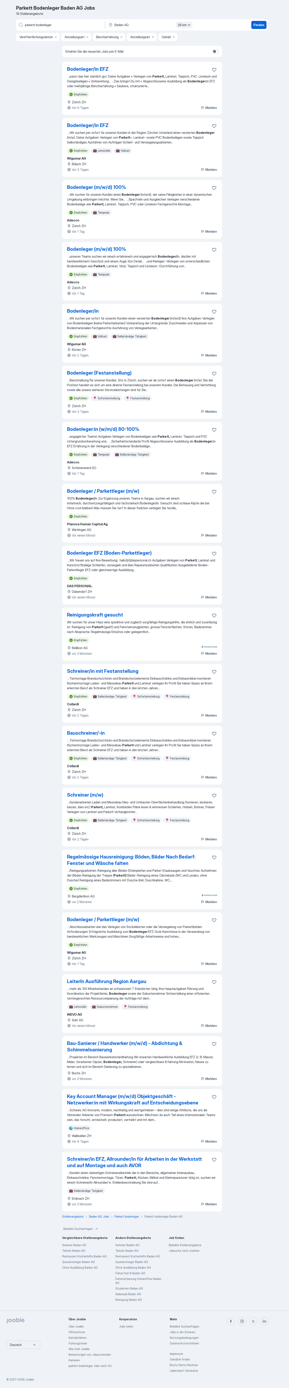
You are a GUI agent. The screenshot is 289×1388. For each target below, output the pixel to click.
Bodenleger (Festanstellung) (99, 373)
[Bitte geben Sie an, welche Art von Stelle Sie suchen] (60, 25)
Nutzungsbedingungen (184, 1337)
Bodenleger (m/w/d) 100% (96, 187)
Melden (208, 108)
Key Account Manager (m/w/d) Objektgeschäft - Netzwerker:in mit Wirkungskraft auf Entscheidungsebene (132, 1099)
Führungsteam (78, 1343)
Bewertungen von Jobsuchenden (90, 1354)
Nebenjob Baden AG (128, 1294)
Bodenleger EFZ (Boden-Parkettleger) (109, 553)
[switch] (215, 51)
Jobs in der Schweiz (182, 1332)
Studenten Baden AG (129, 1288)
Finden (258, 25)
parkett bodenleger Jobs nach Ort (90, 1366)
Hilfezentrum (77, 1332)
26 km (184, 25)
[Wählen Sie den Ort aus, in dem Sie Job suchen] (150, 25)
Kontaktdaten (77, 1337)
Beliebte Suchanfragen (81, 1229)
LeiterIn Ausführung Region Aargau (106, 981)
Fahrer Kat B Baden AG (130, 1273)
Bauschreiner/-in (86, 733)
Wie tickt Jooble (79, 1349)
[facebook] (231, 1321)
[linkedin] (265, 1321)
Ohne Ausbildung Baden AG (80, 1267)
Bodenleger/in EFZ (88, 69)
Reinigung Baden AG (128, 1299)
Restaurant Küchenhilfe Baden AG (84, 1256)
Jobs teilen (126, 1326)
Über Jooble (76, 1326)
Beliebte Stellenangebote (185, 1245)
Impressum (176, 1353)
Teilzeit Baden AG (73, 1250)
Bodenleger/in (83, 311)
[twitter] (253, 1321)
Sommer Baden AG (74, 1245)
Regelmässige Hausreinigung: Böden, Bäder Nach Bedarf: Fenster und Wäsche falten (131, 860)
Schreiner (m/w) (85, 795)
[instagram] (242, 1321)
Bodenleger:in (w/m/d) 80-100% (103, 429)
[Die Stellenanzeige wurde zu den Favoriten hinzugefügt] (214, 70)
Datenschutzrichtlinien (184, 1343)
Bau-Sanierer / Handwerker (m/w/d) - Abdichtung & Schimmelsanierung (124, 1046)
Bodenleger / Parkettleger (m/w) (103, 491)
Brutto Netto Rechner (184, 1365)
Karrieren (74, 1360)
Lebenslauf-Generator (184, 1370)
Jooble (29, 1379)
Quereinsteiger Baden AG (78, 1262)
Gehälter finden (180, 1359)
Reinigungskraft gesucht (95, 615)
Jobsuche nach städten (184, 1250)
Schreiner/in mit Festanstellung (102, 671)
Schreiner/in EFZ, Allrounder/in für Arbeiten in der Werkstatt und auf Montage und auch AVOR (134, 1162)
